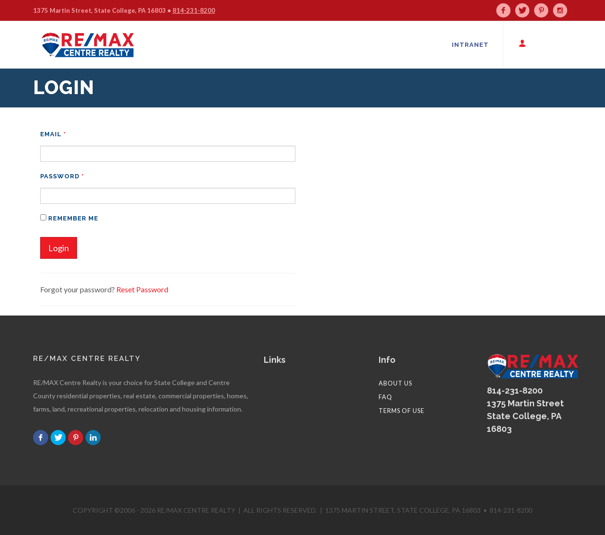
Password (62, 176)
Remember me (69, 218)
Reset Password (142, 289)
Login (58, 248)
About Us (395, 383)
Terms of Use (401, 410)
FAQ (385, 397)
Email (53, 134)
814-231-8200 (194, 10)
